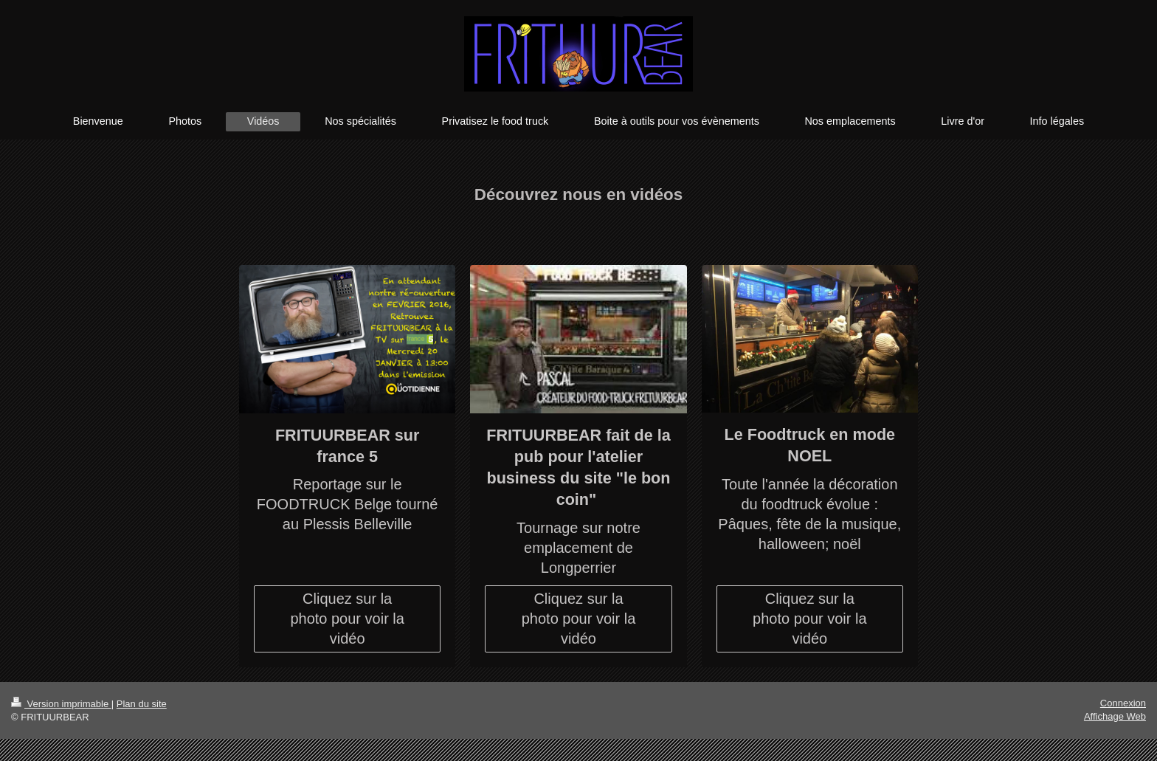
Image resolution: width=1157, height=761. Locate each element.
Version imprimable (61, 703)
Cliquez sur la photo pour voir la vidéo (347, 618)
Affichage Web (1115, 716)
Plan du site (142, 703)
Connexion (1123, 703)
